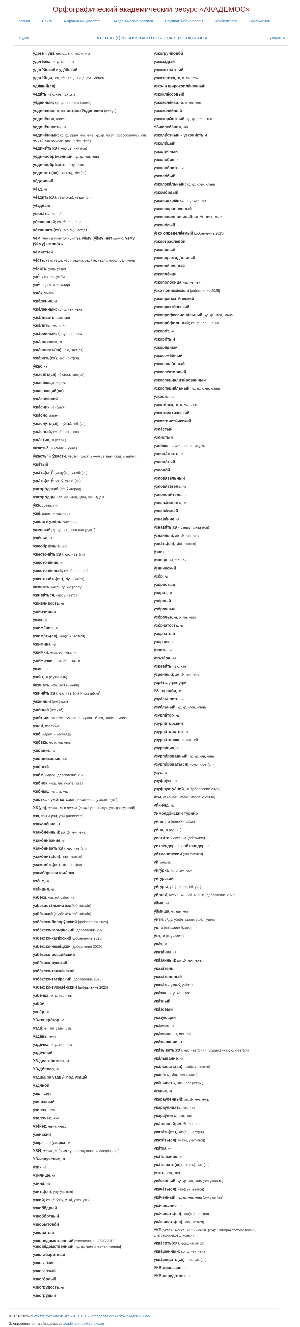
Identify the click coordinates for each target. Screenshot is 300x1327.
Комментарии (226, 21)
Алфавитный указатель (83, 21)
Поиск (47, 21)
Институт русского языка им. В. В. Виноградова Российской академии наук (90, 1316)
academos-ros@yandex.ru (83, 1324)
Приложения (259, 21)
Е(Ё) (116, 38)
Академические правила (133, 21)
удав (25, 38)
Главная (23, 21)
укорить (276, 38)
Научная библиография (184, 21)
